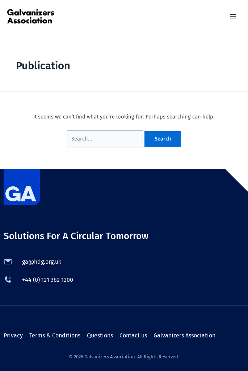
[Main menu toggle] (233, 16)
